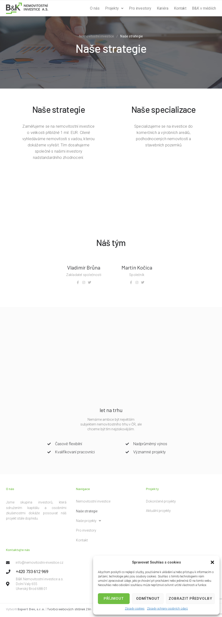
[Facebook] (78, 282)
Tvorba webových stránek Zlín (69, 609)
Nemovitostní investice (96, 36)
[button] (212, 562)
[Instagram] (84, 282)
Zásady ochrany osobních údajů (167, 608)
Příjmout (114, 598)
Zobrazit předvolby (190, 598)
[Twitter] (89, 282)
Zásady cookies (135, 608)
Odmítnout (147, 598)
